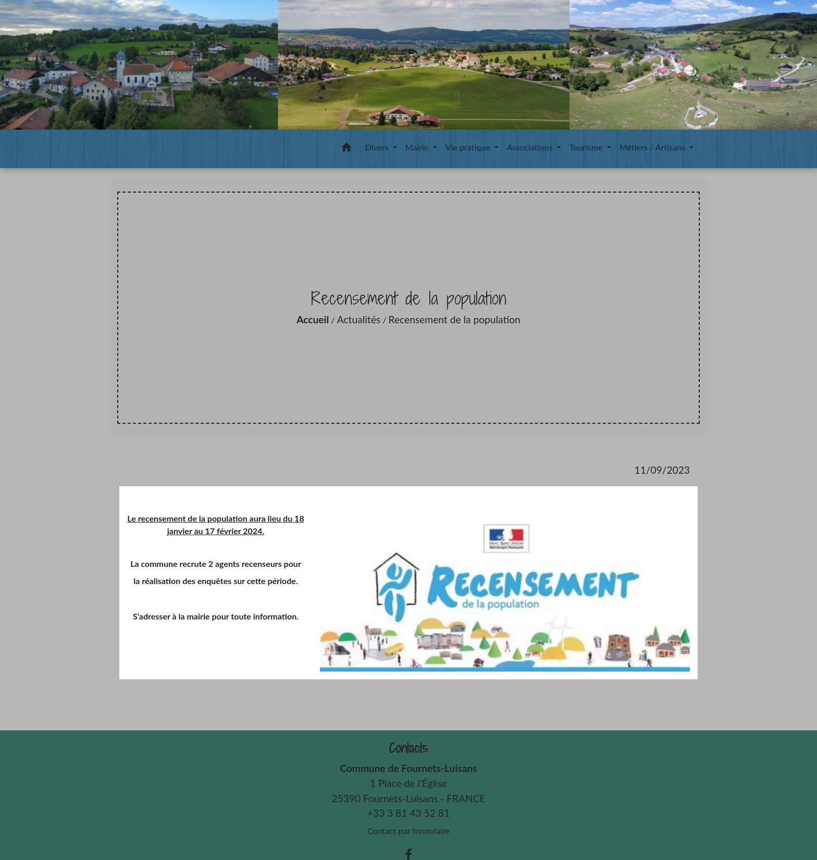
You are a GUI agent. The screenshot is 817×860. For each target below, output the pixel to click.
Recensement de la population (455, 319)
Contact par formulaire (408, 831)
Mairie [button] (418, 147)
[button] (346, 149)
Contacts (408, 748)
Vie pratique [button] (468, 147)
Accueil (312, 319)
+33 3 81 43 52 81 (408, 813)
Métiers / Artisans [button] (653, 147)
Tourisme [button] (587, 147)
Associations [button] (531, 147)
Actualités (358, 319)
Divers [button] (378, 147)
